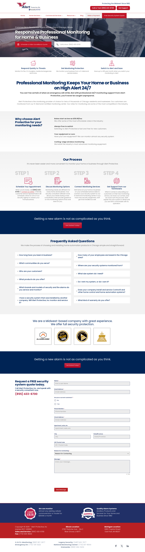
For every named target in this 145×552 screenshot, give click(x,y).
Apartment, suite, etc (61, 425)
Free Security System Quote (114, 15)
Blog (81, 15)
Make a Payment (94, 15)
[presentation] (68, 481)
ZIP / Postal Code (59, 442)
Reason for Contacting (62, 450)
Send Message (61, 490)
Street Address (59, 417)
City (55, 434)
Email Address (59, 389)
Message (57, 459)
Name (56, 381)
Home (23, 15)
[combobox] (92, 453)
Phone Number (59, 408)
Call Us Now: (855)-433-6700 (68, 44)
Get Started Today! (72, 225)
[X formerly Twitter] (122, 545)
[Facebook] (116, 545)
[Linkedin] (127, 545)
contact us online (27, 192)
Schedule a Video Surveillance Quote (32, 44)
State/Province (98, 434)
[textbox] (90, 453)
